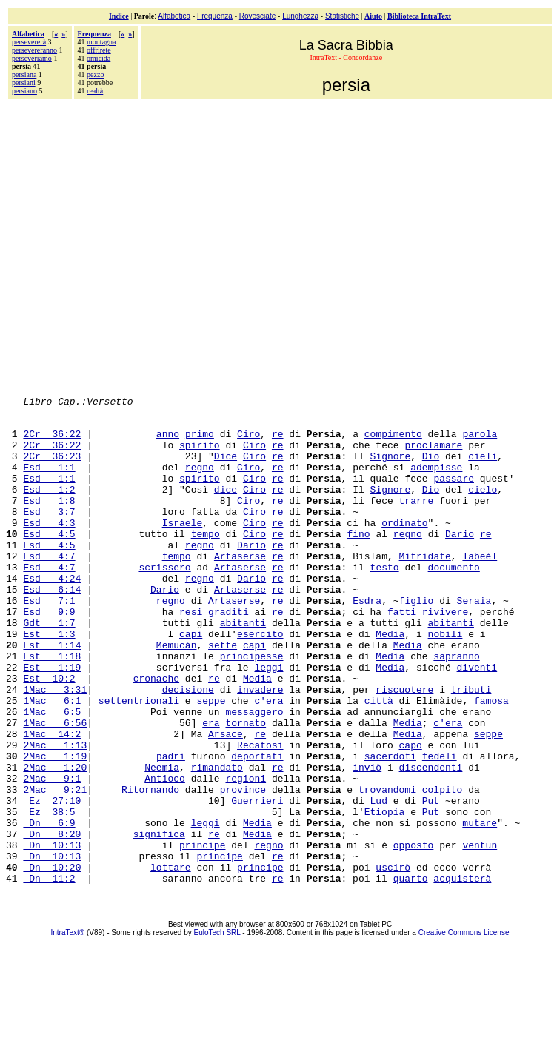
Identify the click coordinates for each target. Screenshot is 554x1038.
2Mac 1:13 (55, 813)
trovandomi (387, 867)
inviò (367, 840)
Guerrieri (257, 880)
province (243, 867)
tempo (205, 560)
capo (409, 813)
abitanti (243, 666)
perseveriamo (32, 58)
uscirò (393, 960)
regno (199, 480)
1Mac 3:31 (55, 746)
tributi (471, 746)
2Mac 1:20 (55, 840)
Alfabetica (174, 16)
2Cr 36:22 (52, 440)
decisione (188, 746)
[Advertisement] (141, 243)
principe (202, 933)
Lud (378, 880)
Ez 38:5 (49, 893)
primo (199, 440)
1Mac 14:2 (52, 800)
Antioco (164, 853)
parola (479, 440)
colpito (442, 867)
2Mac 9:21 (55, 867)
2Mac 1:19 (55, 827)
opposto (413, 933)
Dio (430, 466)
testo (384, 600)
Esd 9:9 (49, 653)
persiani (24, 83)
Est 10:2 (49, 733)
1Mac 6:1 (52, 760)
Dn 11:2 (49, 973)
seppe (210, 760)
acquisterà (462, 973)
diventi (477, 720)
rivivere (445, 653)
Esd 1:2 (49, 506)
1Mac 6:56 (55, 787)
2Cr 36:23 (52, 466)
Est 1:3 (49, 680)
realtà (95, 91)
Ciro (248, 440)
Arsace (225, 800)
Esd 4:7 (49, 586)
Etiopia (384, 893)
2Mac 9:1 (52, 853)
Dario (459, 560)
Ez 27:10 (52, 880)
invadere (260, 746)
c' (260, 760)
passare (453, 493)
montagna (101, 42)
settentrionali (139, 760)
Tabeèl (479, 586)
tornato (245, 787)
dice (225, 506)
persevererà (29, 42)
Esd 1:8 (49, 520)
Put (430, 880)
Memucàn (176, 693)
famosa (491, 760)
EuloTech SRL (217, 1028)
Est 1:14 (52, 693)
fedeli (439, 827)
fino (358, 560)
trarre (415, 520)
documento (454, 600)
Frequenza (215, 16)
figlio (416, 640)
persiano (24, 91)
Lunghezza (300, 16)
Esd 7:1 (49, 640)
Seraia (474, 640)
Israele (182, 546)
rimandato (217, 840)
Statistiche (342, 16)
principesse (252, 706)
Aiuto (373, 16)
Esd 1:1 (49, 480)
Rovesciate (257, 16)
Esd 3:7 (49, 533)
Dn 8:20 (52, 920)
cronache (156, 733)
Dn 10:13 (52, 933)
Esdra (367, 640)
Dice (225, 466)
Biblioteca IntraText (419, 16)
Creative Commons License (464, 1028)
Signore (390, 466)
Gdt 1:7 (49, 666)
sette (222, 693)
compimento (393, 440)
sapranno (456, 706)
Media (390, 680)
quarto (410, 973)
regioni (245, 853)
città (378, 760)
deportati (257, 827)
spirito (199, 453)
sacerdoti (390, 827)
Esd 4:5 (49, 560)
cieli (482, 466)
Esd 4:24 (52, 613)
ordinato (404, 546)
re (278, 440)
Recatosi (260, 813)
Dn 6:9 (49, 907)
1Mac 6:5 (52, 773)
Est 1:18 (52, 706)
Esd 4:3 (49, 546)
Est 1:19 (52, 720)
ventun (479, 933)
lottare (170, 960)
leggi (268, 720)
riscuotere (404, 746)
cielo (482, 506)
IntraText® (68, 1028)
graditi (228, 653)
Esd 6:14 (52, 626)
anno (167, 440)
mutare (479, 907)
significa (159, 920)
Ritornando (150, 867)
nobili (444, 680)
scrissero (164, 600)
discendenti (431, 840)
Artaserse (240, 586)
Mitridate (425, 586)
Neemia (161, 840)
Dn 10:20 (52, 960)
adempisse (436, 480)
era (274, 760)
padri (170, 827)
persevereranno (34, 50)
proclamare (433, 453)
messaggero (254, 773)
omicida (98, 58)
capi (190, 680)
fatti (401, 653)
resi (190, 653)
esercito (260, 680)
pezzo (95, 74)
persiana (24, 74)
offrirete (99, 50)
